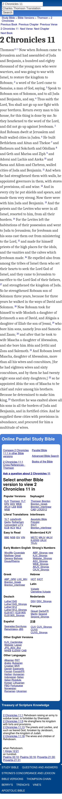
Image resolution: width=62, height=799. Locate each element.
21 (31, 350)
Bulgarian (17, 663)
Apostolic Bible (13, 790)
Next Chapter (41, 29)
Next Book (7, 33)
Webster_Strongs (42, 558)
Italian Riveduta (12, 680)
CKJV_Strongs (41, 569)
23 (9, 399)
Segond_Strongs (40, 617)
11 (43, 169)
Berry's (7, 785)
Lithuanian (18, 683)
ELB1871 (9, 612)
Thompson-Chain (39, 779)
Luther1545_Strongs (15, 604)
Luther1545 (10, 601)
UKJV (43, 540)
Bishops (18, 558)
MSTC (34, 537)
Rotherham (18, 522)
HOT (33, 579)
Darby (7, 522)
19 (53, 322)
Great (18, 555)
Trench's (22, 785)
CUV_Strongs (44, 627)
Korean (8, 683)
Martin (34, 614)
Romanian (9, 691)
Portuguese (16, 685)
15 (19, 240)
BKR (17, 666)
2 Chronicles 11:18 (14, 736)
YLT (23, 501)
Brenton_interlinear (41, 507)
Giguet (34, 611)
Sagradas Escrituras (15, 626)
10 (45, 158)
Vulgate (35, 589)
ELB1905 (20, 612)
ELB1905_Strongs (14, 615)
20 (18, 333)
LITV (20, 525)
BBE (6, 537)
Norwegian (10, 688)
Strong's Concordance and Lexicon (28, 773)
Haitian (8, 674)
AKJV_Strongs (41, 567)
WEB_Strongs (40, 564)
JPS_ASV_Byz (12, 648)
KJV (6, 501)
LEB (13, 507)
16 (26, 257)
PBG (7, 685)
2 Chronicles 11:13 (14, 727)
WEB (18, 504)
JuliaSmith (15, 519)
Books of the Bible (42, 461)
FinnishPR (18, 671)
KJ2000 (35, 540)
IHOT (34, 525)
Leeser (18, 645)
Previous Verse (48, 24)
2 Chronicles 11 (10, 29)
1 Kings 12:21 (11, 751)
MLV (18, 528)
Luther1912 (10, 607)
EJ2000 (16, 650)
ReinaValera (11, 629)
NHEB (7, 650)
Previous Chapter (29, 24)
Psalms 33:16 (28, 757)
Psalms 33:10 (11, 757)
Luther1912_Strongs (15, 610)
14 (14, 218)
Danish (8, 668)
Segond (43, 614)
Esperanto (18, 668)
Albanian (9, 660)
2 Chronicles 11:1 (13, 715)
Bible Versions (26, 18)
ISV (18, 537)
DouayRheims (12, 561)
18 (16, 306)
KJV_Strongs (40, 555)
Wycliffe (8, 553)
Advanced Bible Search (45, 456)
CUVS (34, 630)
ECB (6, 528)
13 (46, 202)
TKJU (34, 543)
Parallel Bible (39, 450)
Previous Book (9, 24)
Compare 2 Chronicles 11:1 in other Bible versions (16, 453)
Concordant (10, 525)
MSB (7, 509)
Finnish (8, 671)
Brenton (46, 501)
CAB (33, 509)
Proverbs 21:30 (46, 757)
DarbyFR (44, 611)
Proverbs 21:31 (12, 760)
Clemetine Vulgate (41, 592)
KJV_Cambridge (13, 642)
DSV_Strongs (44, 601)
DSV (33, 601)
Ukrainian (21, 691)
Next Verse (26, 29)
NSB (12, 537)
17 (1, 284)
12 (42, 186)
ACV (12, 528)
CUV (33, 627)
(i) (15, 49)
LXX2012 (42, 509)
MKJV (42, 537)
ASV (12, 504)
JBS (21, 629)
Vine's (37, 785)
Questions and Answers (40, 767)
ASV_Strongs (40, 561)
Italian (20, 677)
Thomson (15, 501)
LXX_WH (22, 579)
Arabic (7, 663)
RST (17, 660)
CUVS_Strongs (39, 632)
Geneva (8, 558)
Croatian (9, 666)
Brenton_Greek (39, 504)
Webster (9, 645)
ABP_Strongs (40, 553)
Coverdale (19, 553)
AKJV (7, 507)
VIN (23, 537)
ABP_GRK (10, 579)
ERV (6, 504)
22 (50, 377)
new (51, 553)
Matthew (9, 555)
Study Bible (8, 18)
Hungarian (18, 674)
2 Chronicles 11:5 (13, 721)
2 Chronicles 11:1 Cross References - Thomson (14, 465)
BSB (19, 507)
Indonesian (10, 677)
